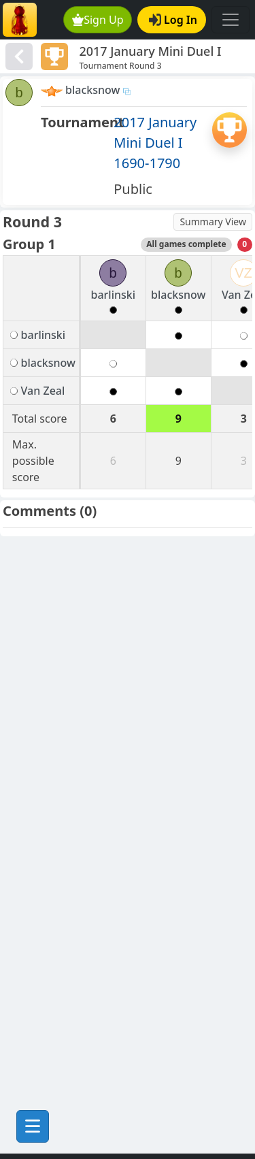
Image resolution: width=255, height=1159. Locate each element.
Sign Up (98, 19)
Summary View (213, 221)
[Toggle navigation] (230, 19)
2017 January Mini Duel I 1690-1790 (155, 142)
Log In (173, 19)
